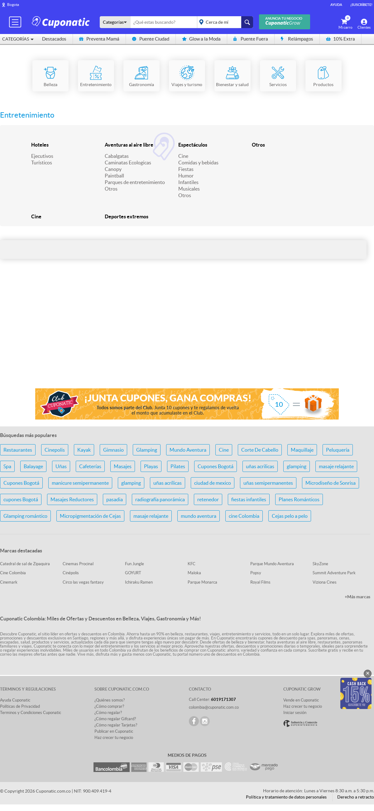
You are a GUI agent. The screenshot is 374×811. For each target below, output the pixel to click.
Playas (151, 466)
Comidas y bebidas (198, 162)
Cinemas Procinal (78, 563)
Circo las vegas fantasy (83, 582)
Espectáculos (192, 145)
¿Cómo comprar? (109, 706)
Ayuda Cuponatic (15, 700)
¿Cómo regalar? (108, 712)
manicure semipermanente (80, 483)
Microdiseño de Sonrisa (330, 483)
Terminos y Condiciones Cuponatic (30, 712)
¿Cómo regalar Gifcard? (115, 718)
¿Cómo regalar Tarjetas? (115, 725)
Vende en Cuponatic (301, 700)
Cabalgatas (117, 156)
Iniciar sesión (294, 712)
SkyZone (320, 563)
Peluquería (337, 450)
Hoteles (40, 145)
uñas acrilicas (260, 466)
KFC (191, 563)
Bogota (13, 4)
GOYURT (133, 573)
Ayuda (336, 5)
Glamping (146, 450)
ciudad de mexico (212, 483)
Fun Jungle (134, 563)
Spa (7, 466)
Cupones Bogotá (215, 466)
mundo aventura (198, 516)
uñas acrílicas (167, 483)
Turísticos (41, 162)
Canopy (113, 169)
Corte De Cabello (259, 450)
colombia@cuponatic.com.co (214, 707)
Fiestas (186, 169)
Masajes (123, 466)
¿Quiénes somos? (109, 700)
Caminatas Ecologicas (128, 162)
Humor (186, 175)
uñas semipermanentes (268, 483)
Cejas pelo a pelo (290, 516)
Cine (183, 156)
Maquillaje (302, 450)
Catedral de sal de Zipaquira (25, 563)
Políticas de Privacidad (20, 706)
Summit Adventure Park (334, 573)
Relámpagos (297, 38)
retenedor (208, 499)
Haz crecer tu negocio (113, 737)
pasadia (114, 499)
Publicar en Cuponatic (113, 731)
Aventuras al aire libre (129, 145)
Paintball (114, 175)
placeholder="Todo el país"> (224, 22)
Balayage (33, 466)
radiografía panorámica (160, 499)
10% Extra (340, 38)
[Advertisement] (187, 334)
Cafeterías (90, 466)
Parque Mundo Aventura (272, 563)
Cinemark (8, 582)
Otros (111, 189)
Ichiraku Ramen (139, 582)
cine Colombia (244, 516)
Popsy (255, 573)
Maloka (194, 573)
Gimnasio (113, 450)
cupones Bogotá (20, 499)
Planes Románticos (299, 499)
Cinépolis (71, 573)
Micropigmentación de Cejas (90, 516)
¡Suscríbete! (361, 5)
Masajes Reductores (72, 499)
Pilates (177, 466)
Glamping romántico (25, 516)
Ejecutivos (42, 156)
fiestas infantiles (248, 499)
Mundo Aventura (188, 450)
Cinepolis (55, 450)
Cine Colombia (13, 573)
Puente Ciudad (150, 38)
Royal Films (260, 582)
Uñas (61, 466)
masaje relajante (336, 466)
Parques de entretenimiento (135, 182)
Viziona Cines (325, 582)
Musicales (189, 189)
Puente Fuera (250, 38)
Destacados (54, 38)
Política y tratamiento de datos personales (286, 797)
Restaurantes (17, 450)
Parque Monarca (202, 582)
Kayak (84, 450)
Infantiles (188, 182)
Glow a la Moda (201, 38)
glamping (296, 466)
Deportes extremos (126, 216)
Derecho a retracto (355, 796)
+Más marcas (357, 596)
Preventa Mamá (99, 38)
